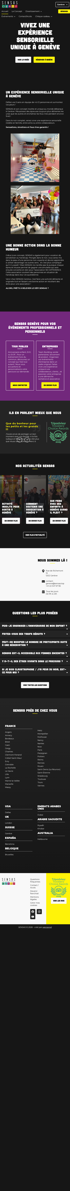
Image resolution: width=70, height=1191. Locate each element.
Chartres (9, 752)
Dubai (40, 815)
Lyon (7, 777)
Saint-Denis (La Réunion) (49, 769)
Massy (8, 787)
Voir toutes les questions (35, 685)
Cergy (7, 748)
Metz (40, 730)
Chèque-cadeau (13, 18)
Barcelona (9, 844)
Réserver (64, 8)
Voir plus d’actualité (35, 535)
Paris (40, 750)
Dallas (8, 812)
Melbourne (43, 839)
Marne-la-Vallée (12, 781)
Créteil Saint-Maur (13, 758)
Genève (62, 3)
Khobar (41, 829)
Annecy (8, 735)
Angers (8, 732)
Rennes (41, 763)
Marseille (9, 784)
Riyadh (41, 825)
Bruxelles (9, 855)
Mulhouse (42, 737)
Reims (40, 760)
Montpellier (43, 734)
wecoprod (47, 927)
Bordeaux (9, 739)
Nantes (41, 743)
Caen (7, 745)
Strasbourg (43, 776)
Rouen (41, 766)
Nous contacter (20, 385)
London (8, 823)
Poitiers (41, 756)
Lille (7, 774)
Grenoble (9, 764)
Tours (40, 782)
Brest (7, 742)
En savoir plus (50, 385)
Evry (7, 761)
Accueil (9, 8)
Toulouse (42, 779)
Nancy (40, 740)
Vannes (41, 786)
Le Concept (21, 8)
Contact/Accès (30, 13)
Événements (12, 13)
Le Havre (9, 771)
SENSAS (19, 710)
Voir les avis (58, 901)
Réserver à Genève (44, 60)
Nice (40, 747)
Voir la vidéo (23, 60)
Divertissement (37, 8)
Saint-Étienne (44, 773)
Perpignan (42, 753)
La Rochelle (10, 768)
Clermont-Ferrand (13, 755)
